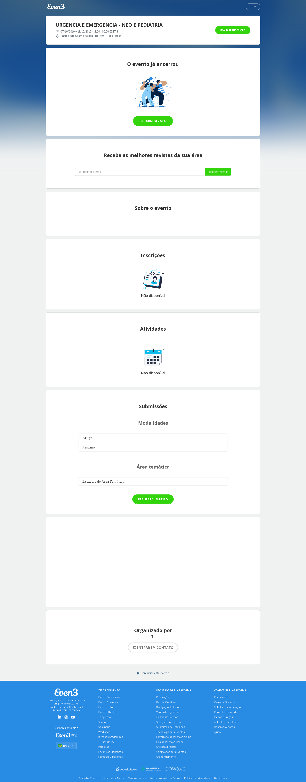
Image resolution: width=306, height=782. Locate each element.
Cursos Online (106, 742)
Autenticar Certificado (226, 722)
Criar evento (221, 697)
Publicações (163, 697)
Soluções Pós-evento (168, 722)
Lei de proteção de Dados (165, 778)
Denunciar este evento (153, 673)
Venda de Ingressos (167, 712)
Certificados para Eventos (171, 752)
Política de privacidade (197, 778)
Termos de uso (137, 778)
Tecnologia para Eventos (170, 732)
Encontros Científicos (110, 752)
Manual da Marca (114, 778)
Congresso (104, 717)
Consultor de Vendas (226, 712)
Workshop (104, 732)
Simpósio (103, 722)
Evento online (106, 707)
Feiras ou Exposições (110, 756)
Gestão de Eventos (167, 717)
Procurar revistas (153, 121)
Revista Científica (166, 702)
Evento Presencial (108, 702)
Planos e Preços (223, 717)
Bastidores (220, 778)
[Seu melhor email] (140, 172)
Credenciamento (166, 756)
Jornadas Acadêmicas (110, 737)
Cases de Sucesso (224, 702)
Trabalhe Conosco (89, 778)
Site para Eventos (166, 746)
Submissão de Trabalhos (170, 727)
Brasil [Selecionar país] (66, 746)
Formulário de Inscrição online (173, 737)
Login (253, 6)
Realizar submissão (153, 499)
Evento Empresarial (109, 697)
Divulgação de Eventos (169, 707)
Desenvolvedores (224, 727)
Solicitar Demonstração (227, 707)
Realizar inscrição (232, 30)
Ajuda (217, 732)
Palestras (103, 746)
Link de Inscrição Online (170, 742)
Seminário (104, 727)
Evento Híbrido (107, 712)
